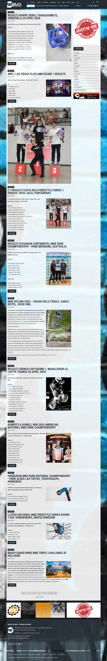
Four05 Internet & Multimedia (41, 657)
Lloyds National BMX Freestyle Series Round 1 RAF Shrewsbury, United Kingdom (39, 516)
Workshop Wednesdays (80, 90)
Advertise (45, 654)
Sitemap (38, 654)
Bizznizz (76, 71)
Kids (59, 2)
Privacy (16, 654)
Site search (61, 654)
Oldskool (76, 79)
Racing (39, 2)
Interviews (53, 2)
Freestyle (33, 2)
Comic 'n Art (77, 74)
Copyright (23, 654)
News (68, 2)
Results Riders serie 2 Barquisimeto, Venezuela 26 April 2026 (33, 17)
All (28, 2)
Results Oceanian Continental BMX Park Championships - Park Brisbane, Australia (37, 245)
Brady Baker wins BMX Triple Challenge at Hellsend (37, 554)
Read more (12, 63)
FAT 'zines (76, 82)
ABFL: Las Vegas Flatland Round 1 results (37, 74)
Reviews (76, 84)
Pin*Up (76, 77)
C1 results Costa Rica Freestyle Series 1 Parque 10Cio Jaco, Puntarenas (36, 191)
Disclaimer (31, 654)
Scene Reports (78, 87)
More (72, 2)
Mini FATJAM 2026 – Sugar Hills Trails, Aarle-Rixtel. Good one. (39, 303)
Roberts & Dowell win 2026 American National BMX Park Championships (33, 426)
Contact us (52, 654)
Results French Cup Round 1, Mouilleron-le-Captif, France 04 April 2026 (38, 370)
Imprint (10, 654)
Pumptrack (45, 2)
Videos (63, 2)
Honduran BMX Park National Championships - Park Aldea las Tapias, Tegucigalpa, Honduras (39, 478)
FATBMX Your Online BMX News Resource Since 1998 (15, 4)
